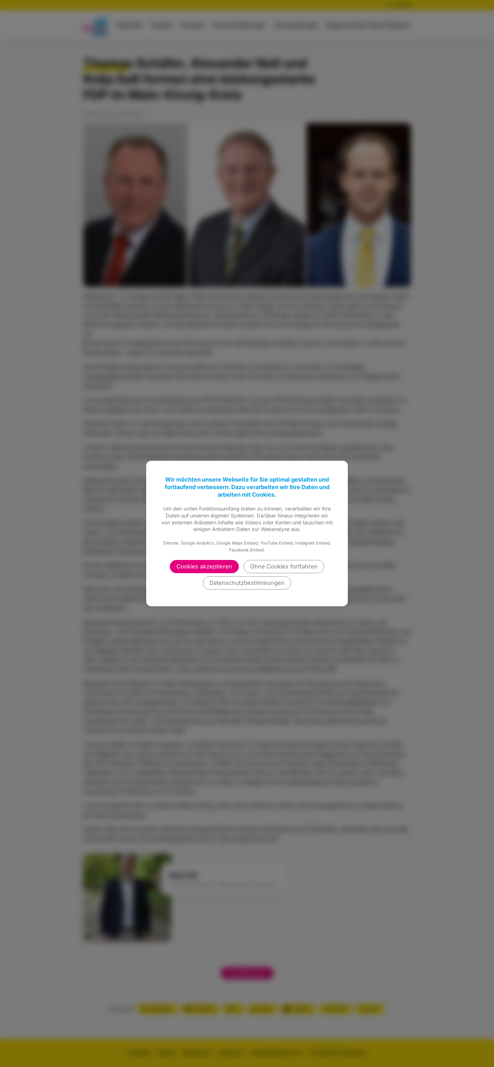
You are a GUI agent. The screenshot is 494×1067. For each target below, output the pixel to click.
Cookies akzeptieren (204, 566)
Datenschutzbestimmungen (247, 582)
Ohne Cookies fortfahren (284, 566)
